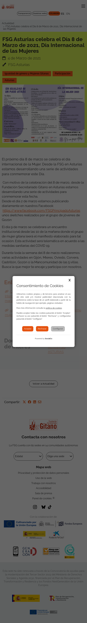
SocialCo (48, 339)
